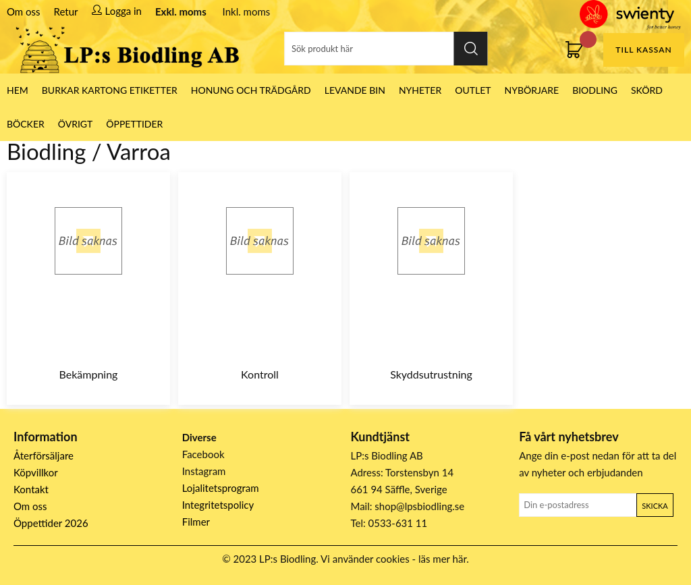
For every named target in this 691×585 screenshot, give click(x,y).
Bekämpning (88, 374)
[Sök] (386, 48)
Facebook (203, 454)
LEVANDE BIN (355, 90)
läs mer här (442, 559)
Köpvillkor (35, 472)
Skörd (647, 90)
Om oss (23, 11)
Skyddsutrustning (431, 374)
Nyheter (420, 90)
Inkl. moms (247, 11)
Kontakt (31, 489)
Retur (66, 11)
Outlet (473, 90)
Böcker (26, 124)
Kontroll (260, 374)
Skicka (654, 505)
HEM (17, 90)
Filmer (196, 522)
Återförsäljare (43, 455)
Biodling (594, 90)
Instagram (204, 471)
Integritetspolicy (218, 505)
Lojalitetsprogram (220, 488)
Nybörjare (532, 90)
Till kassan (643, 50)
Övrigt (75, 124)
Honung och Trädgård (251, 90)
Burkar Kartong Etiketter (109, 90)
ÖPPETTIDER (134, 124)
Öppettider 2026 (50, 523)
